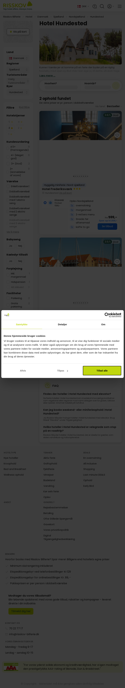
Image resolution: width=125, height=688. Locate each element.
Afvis (23, 370)
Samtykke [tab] (22, 324)
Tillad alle (102, 370)
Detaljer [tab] (62, 324)
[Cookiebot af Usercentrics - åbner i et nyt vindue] (107, 314)
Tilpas (62, 370)
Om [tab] (103, 324)
